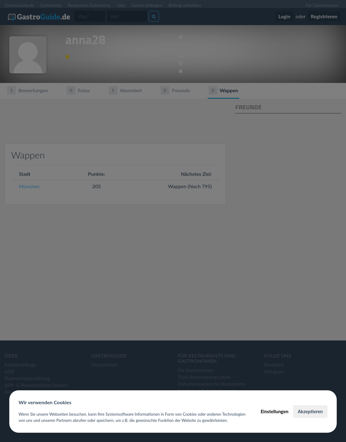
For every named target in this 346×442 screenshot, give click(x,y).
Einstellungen (274, 411)
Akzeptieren (310, 411)
